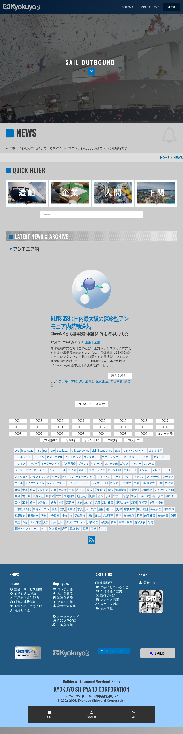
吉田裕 (26, 496)
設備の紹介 (105, 595)
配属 (150, 522)
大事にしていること (111, 587)
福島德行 (79, 515)
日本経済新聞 (23, 509)
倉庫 (25, 489)
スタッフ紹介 (97, 470)
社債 (64, 515)
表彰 (25, 522)
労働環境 (100, 489)
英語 (17, 522)
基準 (100, 496)
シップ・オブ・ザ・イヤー (31, 470)
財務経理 (92, 522)
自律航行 (128, 515)
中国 (136, 483)
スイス (72, 470)
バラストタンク (39, 476)
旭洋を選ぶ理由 (22, 593)
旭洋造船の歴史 (108, 591)
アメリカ (38, 457)
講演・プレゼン (75, 522)
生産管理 (155, 509)
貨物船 (105, 522)
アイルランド (23, 457)
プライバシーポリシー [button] (114, 651)
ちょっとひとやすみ (134, 450)
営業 (59, 496)
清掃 (101, 509)
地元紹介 (82, 496)
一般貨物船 (62, 625)
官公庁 (117, 496)
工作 (17, 502)
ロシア (114, 483)
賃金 (113, 522)
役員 (61, 502)
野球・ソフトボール (27, 528)
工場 (25, 502)
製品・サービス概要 (25, 589)
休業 (160, 483)
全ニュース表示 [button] (91, 404)
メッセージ (153, 476)
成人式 (88, 502)
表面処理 (35, 522)
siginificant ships (102, 450)
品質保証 (38, 496)
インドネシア (73, 457)
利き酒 (80, 489)
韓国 (85, 528)
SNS (117, 450)
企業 (97, 342)
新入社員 (107, 502)
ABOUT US (149, 7)
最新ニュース (150, 583)
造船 (88, 342)
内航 (53, 489)
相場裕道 (20, 515)
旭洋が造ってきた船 (25, 606)
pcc (45, 450)
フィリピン (104, 476)
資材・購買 (125, 522)
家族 (126, 496)
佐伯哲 (169, 483)
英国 (173, 515)
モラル (19, 483)
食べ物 (102, 528)
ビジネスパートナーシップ (78, 476)
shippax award (80, 450)
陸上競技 (54, 528)
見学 (45, 522)
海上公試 (90, 509)
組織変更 (108, 515)
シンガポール (57, 470)
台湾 (17, 496)
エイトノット (161, 457)
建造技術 (43, 502)
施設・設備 (156, 502)
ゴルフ (124, 463)
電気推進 (75, 528)
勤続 (110, 489)
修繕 (17, 489)
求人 (80, 509)
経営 (118, 515)
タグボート (130, 470)
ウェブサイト (91, 457)
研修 (43, 515)
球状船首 (129, 509)
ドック (167, 470)
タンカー (144, 470)
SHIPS (126, 7)
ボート (117, 476)
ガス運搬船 (87, 381)
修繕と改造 (19, 610)
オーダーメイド (50, 463)
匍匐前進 (120, 489)
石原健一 (33, 515)
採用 (97, 502)
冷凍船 (62, 489)
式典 (53, 502)
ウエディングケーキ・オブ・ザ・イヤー (126, 457)
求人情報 (104, 608)
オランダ (33, 463)
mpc (38, 450)
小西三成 (144, 496)
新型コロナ (122, 502)
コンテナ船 (111, 463)
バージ (56, 476)
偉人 (32, 489)
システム (149, 463)
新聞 (134, 502)
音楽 (93, 528)
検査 (54, 509)
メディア (168, 476)
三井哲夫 (126, 483)
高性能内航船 (64, 606)
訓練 (53, 522)
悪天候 (70, 502)
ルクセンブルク (55, 483)
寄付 (134, 496)
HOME (165, 157)
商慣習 (50, 496)
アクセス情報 (107, 599)
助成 (89, 489)
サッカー (135, 463)
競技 (90, 515)
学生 (108, 496)
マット (127, 476)
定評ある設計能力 (24, 597)
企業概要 (103, 583)
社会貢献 (53, 515)
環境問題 (116, 381)
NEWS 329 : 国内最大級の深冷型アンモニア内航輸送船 (89, 323)
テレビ (156, 470)
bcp (17, 450)
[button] (91, 71)
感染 (79, 502)
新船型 (143, 502)
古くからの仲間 (164, 489)
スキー (82, 470)
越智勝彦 (139, 522)
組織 (98, 515)
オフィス (20, 463)
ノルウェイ (21, 476)
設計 (61, 522)
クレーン (96, 463)
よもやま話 (156, 450)
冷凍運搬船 (62, 597)
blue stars (27, 450)
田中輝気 (168, 509)
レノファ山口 (100, 483)
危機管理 (134, 489)
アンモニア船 (68, 381)
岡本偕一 (170, 496)
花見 (139, 515)
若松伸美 (163, 515)
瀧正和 (110, 509)
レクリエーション (78, 483)
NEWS (171, 7)
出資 (71, 489)
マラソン (139, 476)
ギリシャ (83, 463)
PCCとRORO (64, 620)
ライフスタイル (34, 483)
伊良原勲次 (148, 483)
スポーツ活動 (107, 604)
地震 (92, 496)
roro (52, 450)
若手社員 (149, 515)
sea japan (63, 450)
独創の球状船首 (22, 602)
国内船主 (102, 381)
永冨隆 (71, 509)
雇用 (64, 528)
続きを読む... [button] (120, 375)
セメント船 (114, 470)
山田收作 (157, 496)
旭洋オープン (41, 509)
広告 (32, 502)
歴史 (62, 509)
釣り (44, 528)
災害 (119, 509)
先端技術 (43, 489)
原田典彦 (147, 489)
